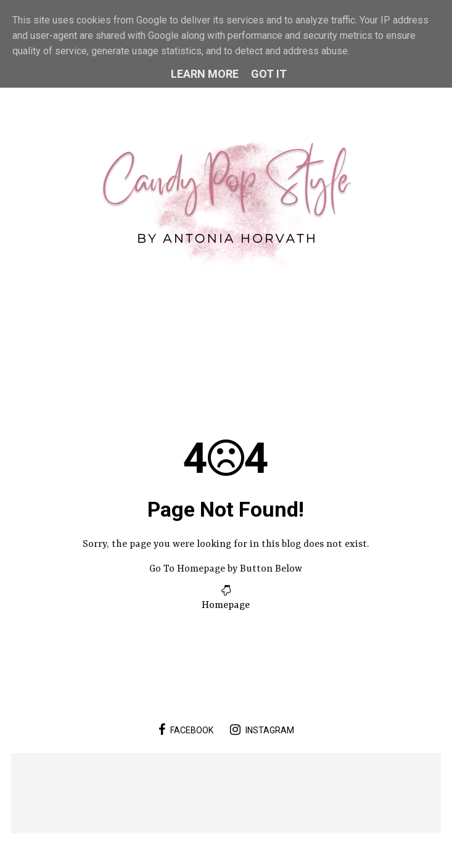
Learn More (205, 73)
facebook (185, 729)
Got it (269, 73)
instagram (262, 729)
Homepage (226, 605)
